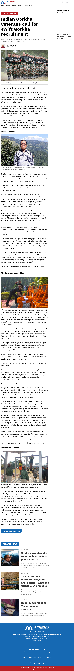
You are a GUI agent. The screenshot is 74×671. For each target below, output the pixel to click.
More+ (31, 5)
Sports (26, 5)
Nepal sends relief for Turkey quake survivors (34, 606)
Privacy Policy (32, 657)
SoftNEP (39, 669)
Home (2, 5)
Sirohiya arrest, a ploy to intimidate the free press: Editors (34, 556)
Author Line (41, 657)
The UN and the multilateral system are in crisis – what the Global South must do (35, 581)
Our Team (48, 657)
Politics (13, 5)
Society (20, 5)
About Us (24, 657)
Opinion (50, 645)
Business (57, 645)
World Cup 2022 (41, 645)
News (8, 5)
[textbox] (24, 307)
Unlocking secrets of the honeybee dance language (64, 36)
